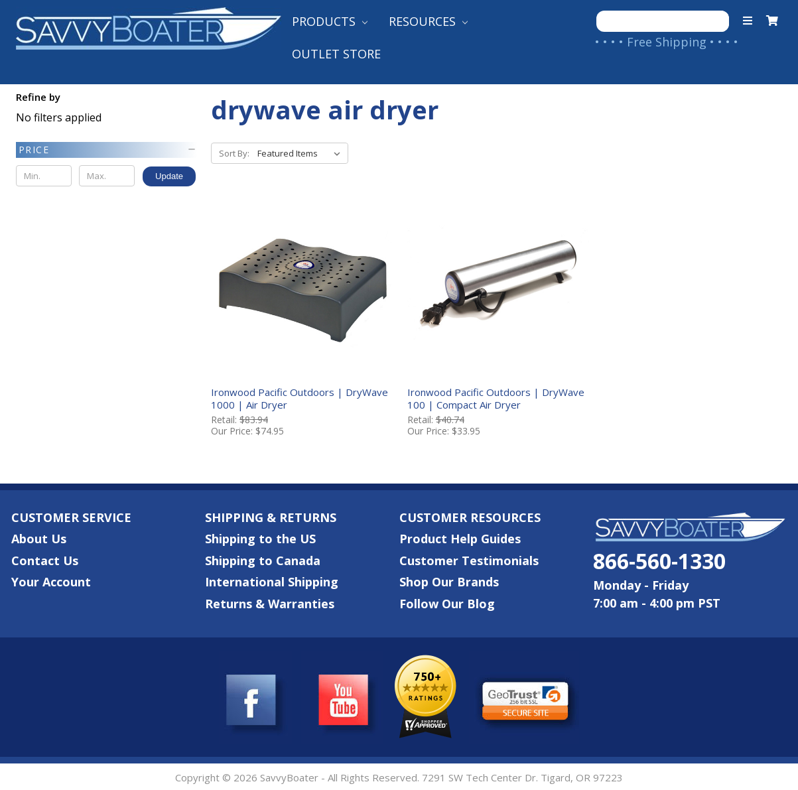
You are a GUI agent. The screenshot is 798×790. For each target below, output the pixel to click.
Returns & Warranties (269, 602)
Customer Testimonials (469, 559)
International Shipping (271, 580)
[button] (106, 150)
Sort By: (234, 153)
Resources (428, 21)
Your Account (51, 580)
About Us (38, 537)
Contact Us (44, 559)
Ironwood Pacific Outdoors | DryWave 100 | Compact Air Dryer (494, 397)
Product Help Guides (460, 537)
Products (329, 21)
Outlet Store (336, 54)
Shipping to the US (260, 537)
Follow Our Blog (447, 602)
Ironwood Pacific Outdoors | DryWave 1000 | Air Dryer (299, 397)
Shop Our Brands (449, 580)
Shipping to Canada (262, 559)
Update (169, 176)
